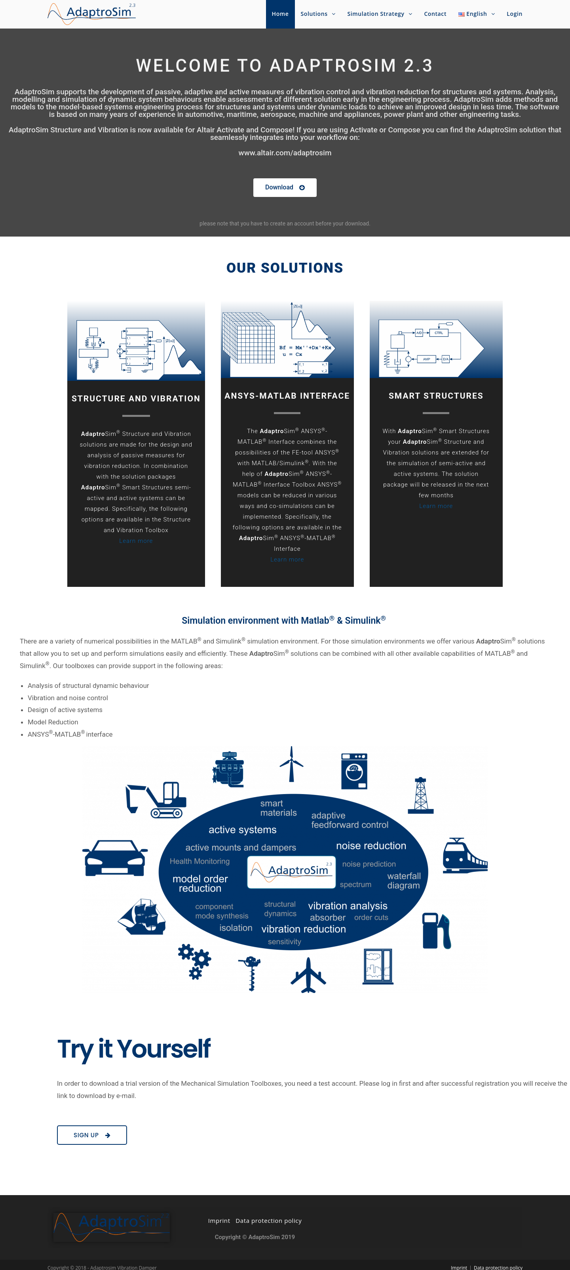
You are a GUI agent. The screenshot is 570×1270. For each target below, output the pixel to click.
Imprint (219, 1214)
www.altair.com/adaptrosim (285, 152)
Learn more (136, 540)
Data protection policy (269, 1214)
